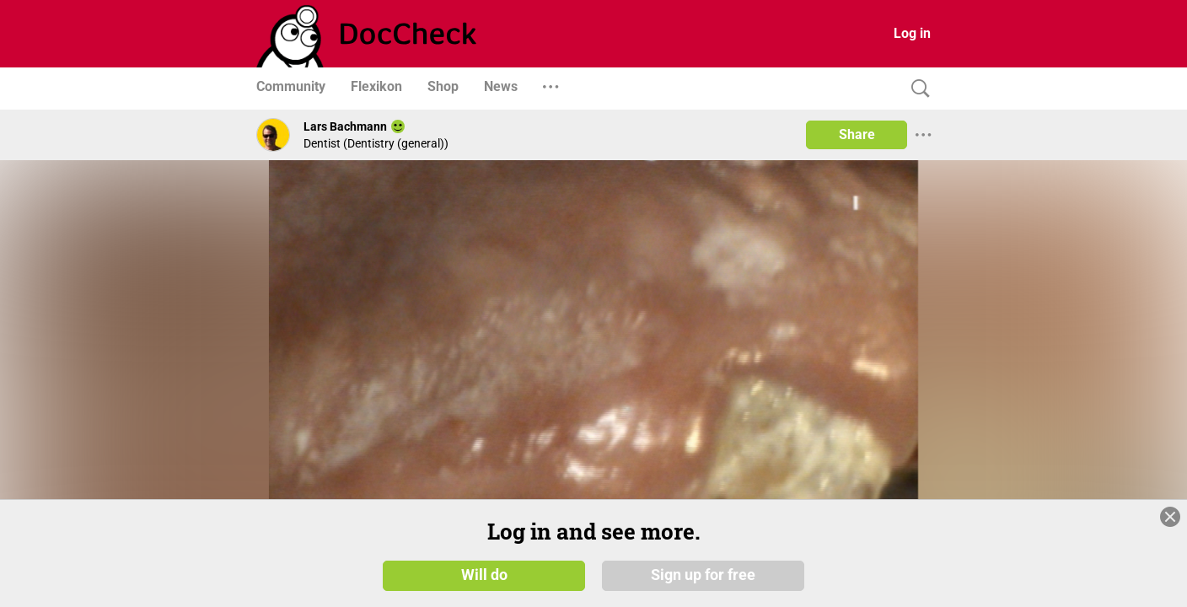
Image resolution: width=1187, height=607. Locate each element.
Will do (484, 575)
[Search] (916, 88)
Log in (912, 33)
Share (857, 134)
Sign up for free (703, 575)
